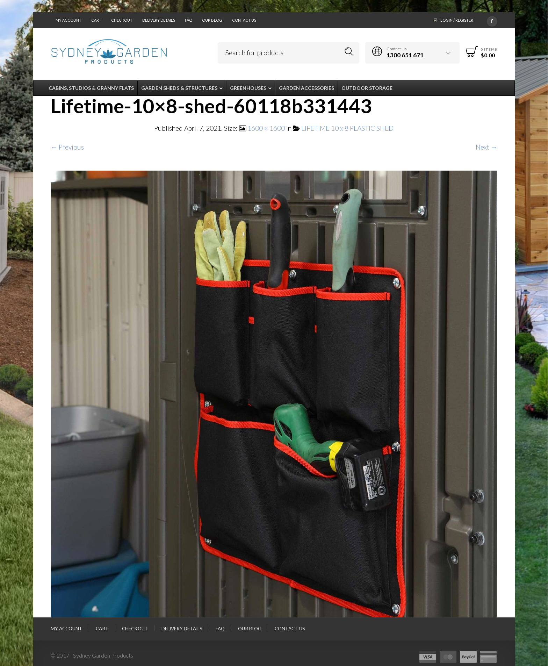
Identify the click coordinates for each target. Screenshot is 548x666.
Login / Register (456, 20)
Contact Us (244, 20)
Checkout (121, 20)
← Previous (67, 147)
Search (349, 51)
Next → (486, 147)
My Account (68, 20)
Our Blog (212, 20)
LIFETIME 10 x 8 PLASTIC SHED (347, 128)
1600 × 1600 (266, 128)
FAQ (188, 20)
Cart (96, 20)
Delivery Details (158, 20)
